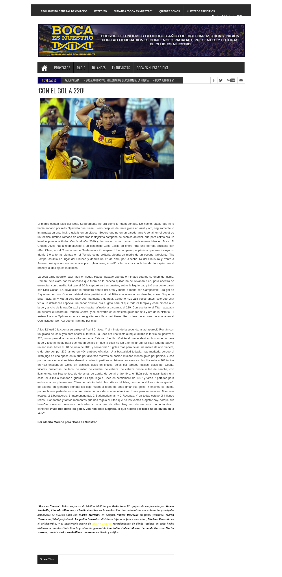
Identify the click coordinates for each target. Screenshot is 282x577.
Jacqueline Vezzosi (85, 519)
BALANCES (99, 68)
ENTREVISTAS (121, 68)
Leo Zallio (113, 528)
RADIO (81, 68)
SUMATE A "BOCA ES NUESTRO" (133, 11)
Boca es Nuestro (49, 506)
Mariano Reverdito (159, 519)
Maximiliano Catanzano (81, 532)
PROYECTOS (62, 68)
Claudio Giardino (87, 510)
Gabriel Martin (130, 528)
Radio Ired (118, 506)
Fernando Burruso (152, 528)
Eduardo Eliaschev (62, 510)
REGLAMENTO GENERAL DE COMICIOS (64, 11)
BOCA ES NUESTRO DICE (152, 68)
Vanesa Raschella (127, 514)
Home (44, 67)
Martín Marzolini (89, 514)
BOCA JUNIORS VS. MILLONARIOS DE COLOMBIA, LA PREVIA (117, 80)
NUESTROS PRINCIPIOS (201, 11)
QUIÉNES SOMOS (169, 11)
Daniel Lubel (56, 532)
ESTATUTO (100, 11)
